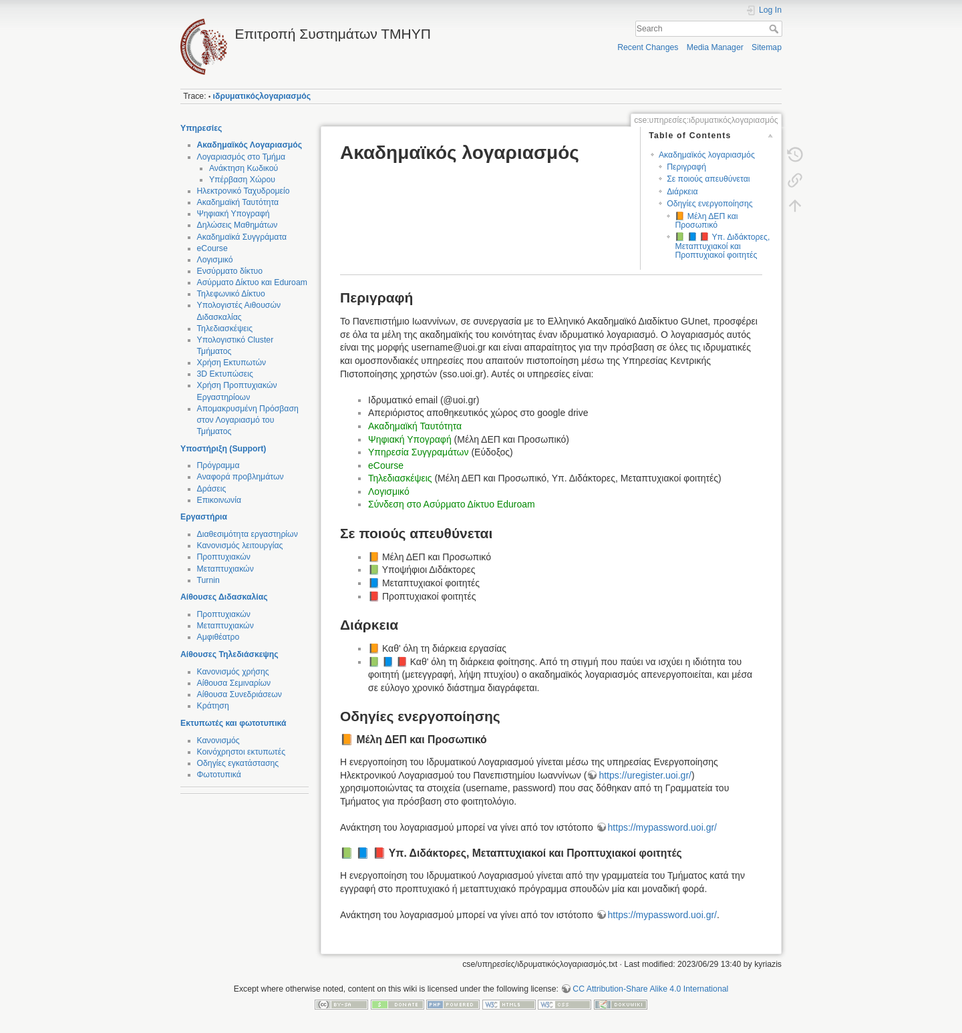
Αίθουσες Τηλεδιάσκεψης (229, 654)
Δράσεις (211, 488)
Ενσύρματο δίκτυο (230, 271)
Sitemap (767, 47)
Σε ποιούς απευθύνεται (708, 179)
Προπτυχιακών (224, 557)
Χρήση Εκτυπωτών (232, 362)
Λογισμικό (215, 259)
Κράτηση (213, 705)
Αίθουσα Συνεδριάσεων (239, 694)
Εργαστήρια (203, 517)
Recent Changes (647, 47)
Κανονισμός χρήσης (233, 671)
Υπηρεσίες (201, 128)
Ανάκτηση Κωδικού (243, 168)
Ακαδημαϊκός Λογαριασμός (250, 145)
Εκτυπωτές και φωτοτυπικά (233, 723)
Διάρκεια (682, 191)
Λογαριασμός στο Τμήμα (241, 157)
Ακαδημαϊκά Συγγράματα (242, 237)
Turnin (208, 580)
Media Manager (715, 47)
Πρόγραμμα (218, 465)
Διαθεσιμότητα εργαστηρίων (247, 534)
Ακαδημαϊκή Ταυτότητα (238, 202)
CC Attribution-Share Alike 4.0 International (650, 989)
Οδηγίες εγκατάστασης (238, 763)
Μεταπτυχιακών (225, 569)
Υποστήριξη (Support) (223, 448)
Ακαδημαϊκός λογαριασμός (707, 155)
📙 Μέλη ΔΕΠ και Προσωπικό (706, 221)
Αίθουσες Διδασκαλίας (224, 597)
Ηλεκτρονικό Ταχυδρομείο (243, 191)
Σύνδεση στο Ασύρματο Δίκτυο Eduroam (451, 504)
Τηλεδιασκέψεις (225, 328)
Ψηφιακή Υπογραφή (233, 213)
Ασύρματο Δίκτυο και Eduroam (252, 282)
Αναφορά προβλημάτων (240, 476)
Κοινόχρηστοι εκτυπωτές (241, 752)
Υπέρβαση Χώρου (242, 179)
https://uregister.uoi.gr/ (645, 775)
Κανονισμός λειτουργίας (240, 545)
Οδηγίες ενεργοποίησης (709, 203)
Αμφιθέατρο (218, 637)
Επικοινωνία (219, 500)
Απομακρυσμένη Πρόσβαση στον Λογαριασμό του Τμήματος (248, 420)
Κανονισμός (218, 740)
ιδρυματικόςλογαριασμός (262, 96)
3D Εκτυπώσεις (225, 374)
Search (775, 28)
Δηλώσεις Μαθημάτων (237, 225)
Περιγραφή (686, 167)
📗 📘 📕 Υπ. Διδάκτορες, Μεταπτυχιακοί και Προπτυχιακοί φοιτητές (722, 246)
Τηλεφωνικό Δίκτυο (231, 293)
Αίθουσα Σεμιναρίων (234, 683)
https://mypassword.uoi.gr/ (662, 827)
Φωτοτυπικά (219, 774)
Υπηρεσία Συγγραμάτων (418, 452)
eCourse (212, 248)
